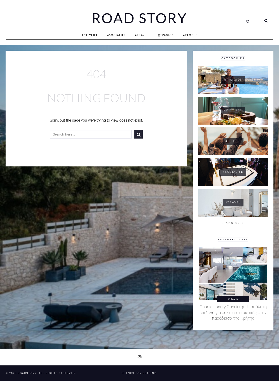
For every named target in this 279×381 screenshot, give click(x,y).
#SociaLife (116, 34)
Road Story (139, 18)
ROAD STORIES (233, 223)
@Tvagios (166, 34)
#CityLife (90, 34)
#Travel (142, 34)
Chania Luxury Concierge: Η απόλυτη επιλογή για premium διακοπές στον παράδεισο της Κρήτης (233, 313)
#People (190, 34)
